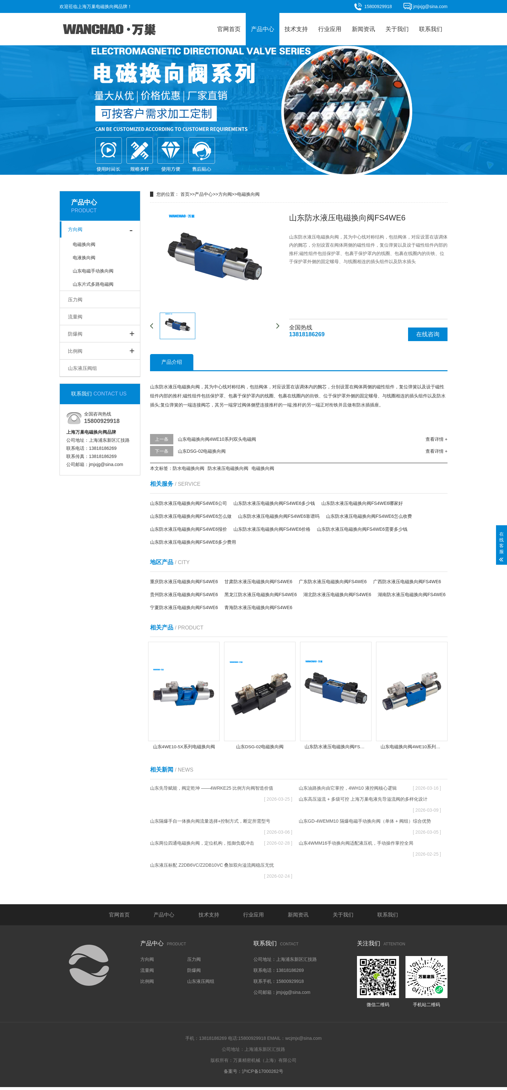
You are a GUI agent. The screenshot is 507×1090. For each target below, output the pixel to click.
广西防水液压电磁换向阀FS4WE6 (407, 581)
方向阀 (75, 229)
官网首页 (229, 29)
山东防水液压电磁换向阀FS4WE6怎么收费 (369, 516)
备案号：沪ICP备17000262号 (253, 1074)
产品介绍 (171, 362)
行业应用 (329, 29)
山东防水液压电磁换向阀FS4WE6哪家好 (362, 503)
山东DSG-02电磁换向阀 (202, 451)
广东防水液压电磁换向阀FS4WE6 (333, 581)
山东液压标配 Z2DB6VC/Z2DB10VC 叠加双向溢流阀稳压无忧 (221, 869)
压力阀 (75, 299)
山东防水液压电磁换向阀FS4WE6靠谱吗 (278, 516)
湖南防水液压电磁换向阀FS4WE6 (412, 594)
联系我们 (430, 29)
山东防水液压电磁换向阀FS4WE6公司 (188, 503)
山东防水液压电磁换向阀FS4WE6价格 (271, 529)
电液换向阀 (84, 257)
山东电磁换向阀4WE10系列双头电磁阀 (217, 439)
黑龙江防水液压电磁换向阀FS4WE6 (260, 594)
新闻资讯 (363, 29)
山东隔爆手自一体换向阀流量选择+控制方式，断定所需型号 (221, 825)
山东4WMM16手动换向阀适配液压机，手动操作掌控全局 (370, 847)
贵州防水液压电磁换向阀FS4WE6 (184, 594)
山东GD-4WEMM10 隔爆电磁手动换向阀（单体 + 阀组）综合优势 (370, 825)
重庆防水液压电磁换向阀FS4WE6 (184, 581)
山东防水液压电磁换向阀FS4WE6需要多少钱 (362, 529)
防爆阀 (75, 334)
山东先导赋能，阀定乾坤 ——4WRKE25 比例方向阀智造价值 (221, 792)
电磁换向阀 (84, 244)
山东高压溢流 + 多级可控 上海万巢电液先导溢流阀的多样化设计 (370, 803)
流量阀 (75, 316)
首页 (184, 194)
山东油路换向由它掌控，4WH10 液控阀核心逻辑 (370, 790)
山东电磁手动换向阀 (93, 270)
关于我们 (397, 29)
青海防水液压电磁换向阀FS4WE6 (258, 607)
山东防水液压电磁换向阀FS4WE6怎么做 (191, 516)
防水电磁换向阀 (188, 468)
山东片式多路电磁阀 (93, 284)
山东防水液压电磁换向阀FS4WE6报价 (188, 529)
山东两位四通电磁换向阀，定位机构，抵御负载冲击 (221, 845)
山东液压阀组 (82, 368)
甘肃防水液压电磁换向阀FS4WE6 (258, 581)
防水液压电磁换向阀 (228, 468)
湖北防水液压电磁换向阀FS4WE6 (337, 594)
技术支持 (296, 29)
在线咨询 (427, 334)
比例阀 (75, 351)
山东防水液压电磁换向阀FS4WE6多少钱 (274, 503)
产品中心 (262, 29)
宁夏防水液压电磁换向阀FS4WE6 (184, 607)
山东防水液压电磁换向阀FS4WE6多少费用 (193, 542)
